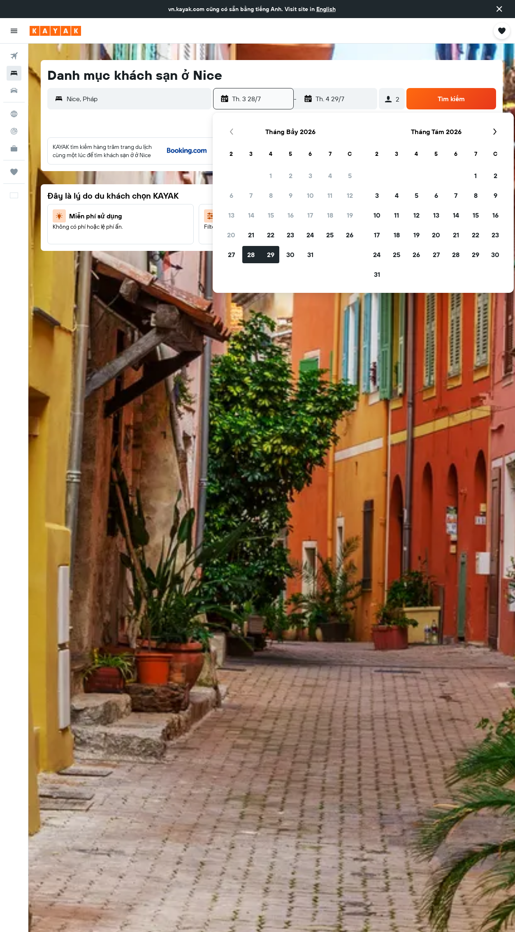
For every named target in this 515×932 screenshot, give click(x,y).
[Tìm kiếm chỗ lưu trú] (14, 73)
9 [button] (290, 195)
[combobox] (137, 98)
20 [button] (231, 235)
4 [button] (330, 176)
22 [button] (270, 235)
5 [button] (350, 176)
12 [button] (350, 195)
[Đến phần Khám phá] (14, 114)
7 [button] (251, 195)
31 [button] (310, 254)
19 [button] (350, 215)
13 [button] (231, 215)
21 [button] (251, 235)
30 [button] (290, 254)
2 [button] (290, 176)
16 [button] (291, 215)
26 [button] (349, 235)
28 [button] (251, 254)
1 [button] (270, 176)
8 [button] (271, 195)
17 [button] (310, 215)
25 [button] (330, 235)
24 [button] (310, 235)
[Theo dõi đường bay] (14, 131)
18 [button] (330, 215)
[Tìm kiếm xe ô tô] (14, 90)
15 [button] (271, 215)
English (326, 9)
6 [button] (231, 195)
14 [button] (251, 215)
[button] (499, 9)
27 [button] (231, 254)
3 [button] (310, 176)
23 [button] (290, 235)
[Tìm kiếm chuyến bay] (14, 56)
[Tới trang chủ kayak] (55, 31)
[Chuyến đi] (14, 172)
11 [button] (329, 195)
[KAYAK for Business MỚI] (14, 148)
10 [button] (310, 195)
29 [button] (270, 254)
